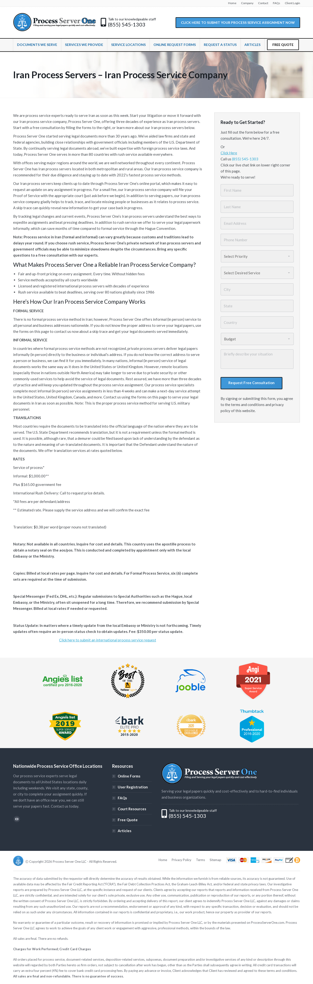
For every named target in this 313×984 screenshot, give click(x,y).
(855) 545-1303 (126, 24)
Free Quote (128, 820)
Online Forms (129, 776)
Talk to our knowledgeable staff (132, 19)
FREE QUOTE (283, 45)
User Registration (133, 787)
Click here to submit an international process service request (107, 640)
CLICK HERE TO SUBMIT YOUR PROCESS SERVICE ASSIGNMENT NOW (238, 22)
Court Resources (132, 809)
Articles (124, 831)
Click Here (229, 153)
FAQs (122, 798)
